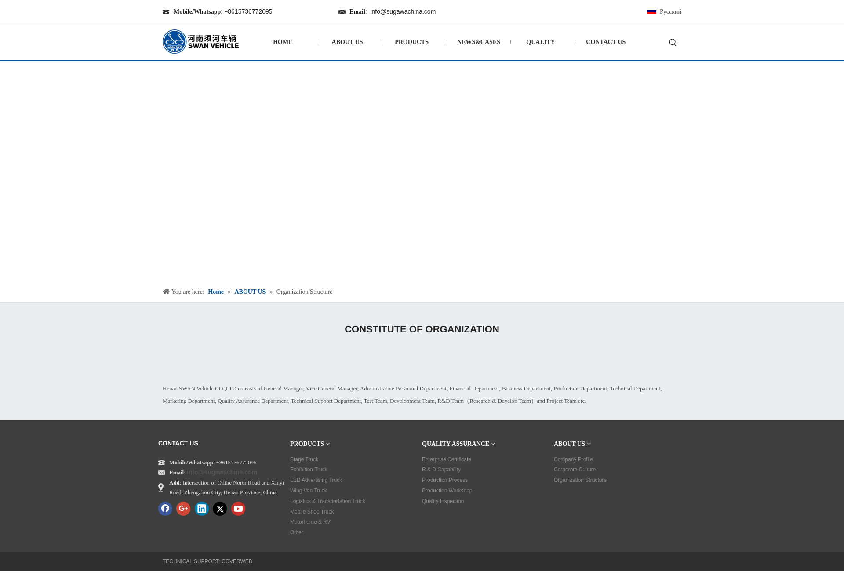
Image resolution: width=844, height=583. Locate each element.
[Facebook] (165, 509)
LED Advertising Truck (316, 480)
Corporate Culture (575, 469)
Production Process (445, 480)
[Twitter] (220, 509)
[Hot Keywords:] (673, 43)
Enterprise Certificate (446, 459)
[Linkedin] (202, 509)
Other (296, 532)
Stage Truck (304, 459)
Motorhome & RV (310, 522)
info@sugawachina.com (403, 11)
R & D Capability (441, 469)
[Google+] (183, 509)
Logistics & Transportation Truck (327, 501)
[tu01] (433, 357)
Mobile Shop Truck (312, 512)
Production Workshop (447, 491)
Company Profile (573, 459)
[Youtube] (238, 509)
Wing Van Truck (308, 491)
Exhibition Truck (308, 469)
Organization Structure (580, 480)
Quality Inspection (443, 501)
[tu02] (290, 357)
